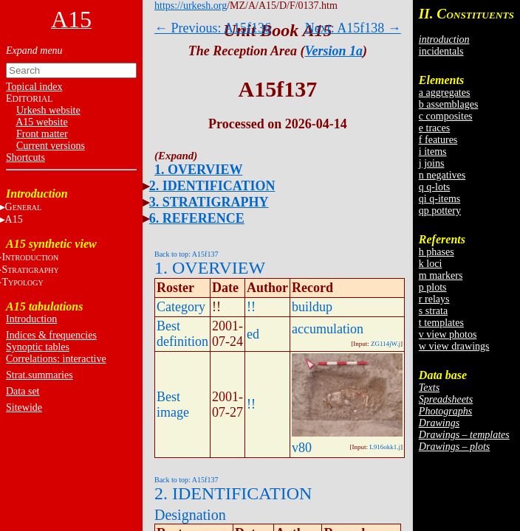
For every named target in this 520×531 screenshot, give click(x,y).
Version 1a (334, 51)
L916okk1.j (384, 447)
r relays (434, 299)
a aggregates (445, 92)
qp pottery (440, 210)
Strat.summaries (39, 375)
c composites (446, 116)
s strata (433, 310)
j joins (432, 163)
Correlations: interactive (56, 358)
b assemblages (448, 104)
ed (253, 334)
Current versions (50, 145)
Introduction (31, 318)
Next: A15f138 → (353, 28)
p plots (433, 287)
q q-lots (434, 186)
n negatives (442, 175)
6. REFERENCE (196, 218)
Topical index (34, 86)
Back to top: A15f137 (186, 254)
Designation (190, 515)
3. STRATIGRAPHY (209, 202)
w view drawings (454, 346)
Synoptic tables (37, 347)
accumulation (327, 329)
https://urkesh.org (190, 5)
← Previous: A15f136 (212, 28)
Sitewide (24, 407)
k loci (430, 263)
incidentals (441, 51)
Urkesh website (48, 110)
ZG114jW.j (385, 343)
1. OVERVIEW (198, 169)
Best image (173, 404)
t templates (441, 322)
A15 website (41, 122)
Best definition (182, 334)
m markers (440, 275)
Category (181, 306)
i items (433, 151)
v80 (302, 447)
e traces (434, 127)
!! (251, 306)
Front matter (42, 133)
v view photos (448, 334)
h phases (436, 251)
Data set (22, 391)
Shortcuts (25, 157)
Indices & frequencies (51, 335)
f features (438, 139)
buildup (312, 306)
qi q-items (439, 198)
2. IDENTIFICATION (212, 185)
